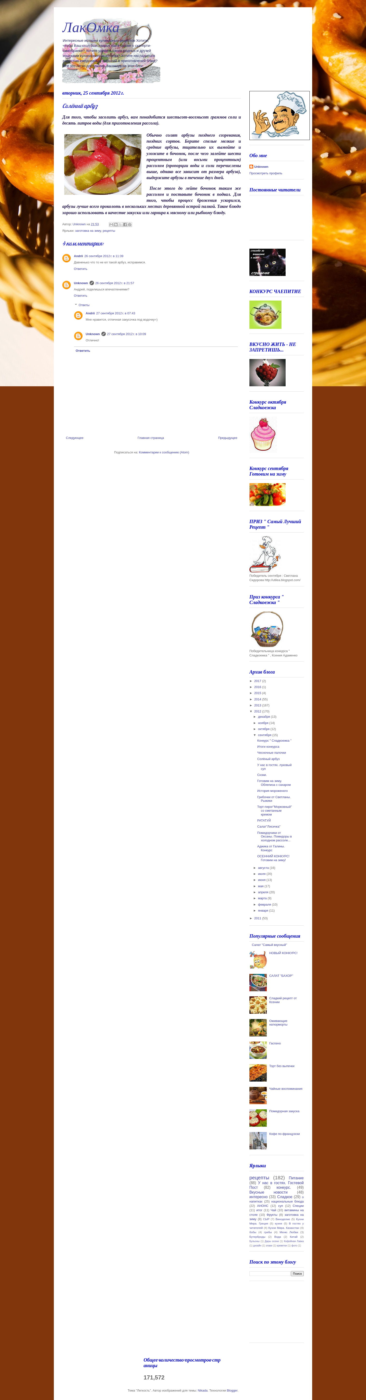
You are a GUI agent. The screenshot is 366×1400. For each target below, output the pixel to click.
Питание (296, 1178)
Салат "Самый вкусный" (269, 945)
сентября (265, 735)
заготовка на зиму (88, 230)
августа (264, 868)
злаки (269, 1245)
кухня (278, 1223)
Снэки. (262, 775)
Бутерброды (257, 1236)
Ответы (84, 305)
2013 (258, 705)
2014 (258, 699)
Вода (277, 1236)
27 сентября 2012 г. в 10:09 (126, 334)
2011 (258, 918)
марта (263, 898)
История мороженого (272, 791)
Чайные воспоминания (285, 1088)
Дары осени (272, 1241)
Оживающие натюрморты (278, 1023)
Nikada (202, 1390)
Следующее (75, 438)
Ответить (80, 269)
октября (264, 729)
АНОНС (262, 1206)
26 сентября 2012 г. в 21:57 (114, 283)
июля (262, 874)
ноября (263, 723)
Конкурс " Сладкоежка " (274, 740)
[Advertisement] (273, 1313)
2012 (258, 711)
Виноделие (282, 1219)
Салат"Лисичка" (268, 826)
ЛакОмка (91, 27)
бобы (252, 1232)
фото (294, 1245)
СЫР (266, 1219)
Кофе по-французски (284, 1134)
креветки (282, 1245)
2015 (258, 693)
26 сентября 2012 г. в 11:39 (103, 256)
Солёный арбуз (268, 759)
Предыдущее (227, 438)
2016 (258, 687)
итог (259, 1210)
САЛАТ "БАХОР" (281, 976)
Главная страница (151, 438)
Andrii (78, 256)
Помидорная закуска (284, 1111)
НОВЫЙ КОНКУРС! (283, 953)
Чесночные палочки (271, 752)
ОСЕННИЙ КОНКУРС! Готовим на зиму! (273, 858)
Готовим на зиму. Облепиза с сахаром (274, 783)
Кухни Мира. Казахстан (283, 1227)
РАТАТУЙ (264, 820)
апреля (263, 892)
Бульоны (254, 1241)
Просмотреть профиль (265, 173)
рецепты (109, 230)
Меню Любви (289, 1232)
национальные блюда (287, 1201)
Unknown (81, 283)
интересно (258, 1197)
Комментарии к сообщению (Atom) (164, 452)
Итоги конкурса (268, 746)
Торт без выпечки (281, 1066)
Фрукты (272, 1215)
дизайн (257, 1245)
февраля (265, 904)
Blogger (232, 1390)
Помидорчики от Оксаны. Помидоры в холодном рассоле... (274, 836)
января (263, 910)
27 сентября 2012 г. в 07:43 (115, 313)
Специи (298, 1206)
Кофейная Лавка (294, 1241)
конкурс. (284, 1187)
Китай (294, 1236)
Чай (273, 1210)
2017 (258, 681)
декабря (264, 716)
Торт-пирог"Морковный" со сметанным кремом (274, 810)
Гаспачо (275, 1043)
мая (261, 886)
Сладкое (284, 1197)
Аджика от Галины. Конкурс (271, 848)
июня (262, 880)
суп (280, 1206)
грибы (268, 1232)
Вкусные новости (268, 1192)
